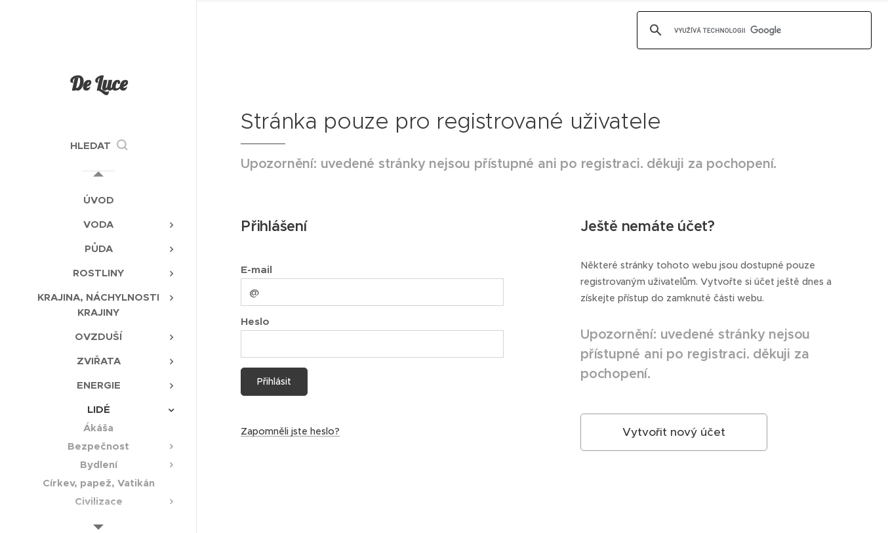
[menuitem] (98, 199)
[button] (99, 145)
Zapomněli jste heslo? (290, 431)
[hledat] (752, 30)
